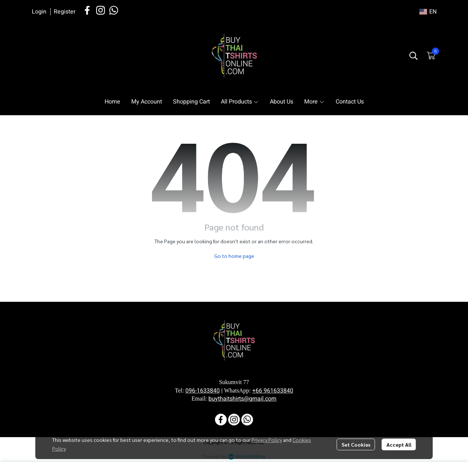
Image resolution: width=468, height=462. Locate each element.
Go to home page (234, 255)
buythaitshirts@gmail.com (242, 398)
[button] (428, 11)
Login (39, 11)
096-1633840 (202, 390)
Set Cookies (355, 444)
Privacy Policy (267, 439)
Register (64, 11)
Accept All (398, 444)
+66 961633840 (272, 390)
